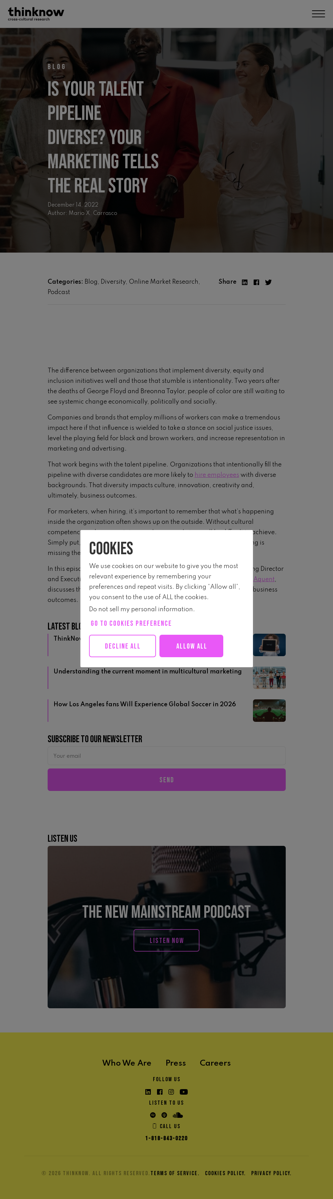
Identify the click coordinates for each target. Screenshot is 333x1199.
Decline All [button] (125, 646)
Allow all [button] (198, 646)
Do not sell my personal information (141, 609)
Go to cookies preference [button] (131, 623)
